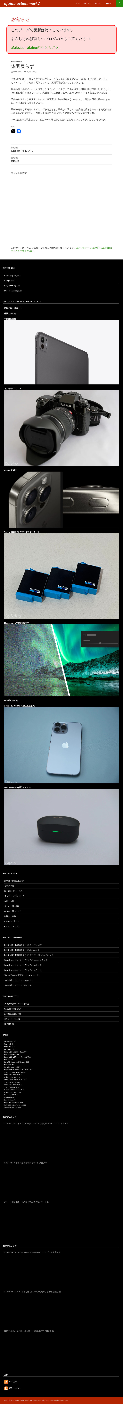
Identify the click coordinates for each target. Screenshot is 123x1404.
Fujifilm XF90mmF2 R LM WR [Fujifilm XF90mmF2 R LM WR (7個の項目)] (14, 1090)
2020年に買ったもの (13, 891)
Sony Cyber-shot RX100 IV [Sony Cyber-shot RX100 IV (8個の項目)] (13, 1085)
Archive (87, 3)
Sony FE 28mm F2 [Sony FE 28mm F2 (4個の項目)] (9, 1100)
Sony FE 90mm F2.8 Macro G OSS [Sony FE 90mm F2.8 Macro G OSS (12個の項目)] (16, 1062)
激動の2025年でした (13, 308)
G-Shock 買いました (13, 911)
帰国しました (10, 313)
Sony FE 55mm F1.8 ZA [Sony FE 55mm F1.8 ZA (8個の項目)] (11, 1087)
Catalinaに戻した (11, 921)
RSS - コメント (12, 1388)
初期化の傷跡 (10, 916)
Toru (25, 985)
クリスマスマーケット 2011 (16, 1004)
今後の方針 (9, 901)
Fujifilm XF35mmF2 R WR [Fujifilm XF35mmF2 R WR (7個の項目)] (12, 1092)
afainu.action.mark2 (22, 3)
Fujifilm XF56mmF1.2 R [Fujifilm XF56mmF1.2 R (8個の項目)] (12, 1077)
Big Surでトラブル (12, 926)
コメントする (32, 72)
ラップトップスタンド (14, 896)
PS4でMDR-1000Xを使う (15, 945)
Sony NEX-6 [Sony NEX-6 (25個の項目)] (9, 1046)
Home (78, 3)
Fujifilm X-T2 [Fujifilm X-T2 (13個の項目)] (9, 1059)
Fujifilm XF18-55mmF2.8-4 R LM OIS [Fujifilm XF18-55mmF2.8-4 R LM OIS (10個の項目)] (18, 1069)
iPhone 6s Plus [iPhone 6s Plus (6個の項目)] (9, 1097)
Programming (10, 285)
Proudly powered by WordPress (56, 1401)
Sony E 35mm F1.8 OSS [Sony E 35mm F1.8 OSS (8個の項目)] (12, 1082)
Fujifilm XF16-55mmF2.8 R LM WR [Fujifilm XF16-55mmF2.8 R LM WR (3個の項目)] (13, 1102)
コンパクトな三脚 (12, 1019)
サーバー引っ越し (12, 906)
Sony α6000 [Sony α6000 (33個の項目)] (9, 1041)
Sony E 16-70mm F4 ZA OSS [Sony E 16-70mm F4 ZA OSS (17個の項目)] (16, 1052)
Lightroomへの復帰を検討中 (16, 623)
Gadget (7, 280)
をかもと (32, 975)
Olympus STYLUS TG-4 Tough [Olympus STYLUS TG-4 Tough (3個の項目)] (12, 1107)
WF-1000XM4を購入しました (17, 787)
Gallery (97, 3)
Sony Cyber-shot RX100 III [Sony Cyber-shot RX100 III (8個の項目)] (13, 1075)
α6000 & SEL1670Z (12, 1014)
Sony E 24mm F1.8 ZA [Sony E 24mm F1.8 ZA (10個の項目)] (12, 1067)
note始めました (11, 700)
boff (35, 970)
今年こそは (9, 886)
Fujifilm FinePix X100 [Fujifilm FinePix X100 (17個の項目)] (12, 1054)
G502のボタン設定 (12, 1009)
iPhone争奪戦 (10, 470)
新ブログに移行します (14, 881)
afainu (26, 980)
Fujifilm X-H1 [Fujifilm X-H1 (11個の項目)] (9, 1064)
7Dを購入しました (12, 980)
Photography (10, 275)
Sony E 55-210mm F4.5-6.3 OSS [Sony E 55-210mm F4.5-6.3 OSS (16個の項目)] (17, 1057)
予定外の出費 (10, 319)
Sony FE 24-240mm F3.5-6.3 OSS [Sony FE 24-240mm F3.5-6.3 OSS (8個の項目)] (15, 1072)
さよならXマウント (12, 388)
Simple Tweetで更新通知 (15, 975)
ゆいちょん (39, 960)
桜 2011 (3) (9, 1024)
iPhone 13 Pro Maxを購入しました (19, 706)
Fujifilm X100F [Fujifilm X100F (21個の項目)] (10, 1049)
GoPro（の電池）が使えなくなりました (21, 532)
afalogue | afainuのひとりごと (35, 47)
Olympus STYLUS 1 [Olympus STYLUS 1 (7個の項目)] (10, 1095)
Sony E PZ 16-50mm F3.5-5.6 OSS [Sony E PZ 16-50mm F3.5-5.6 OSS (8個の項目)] (15, 1080)
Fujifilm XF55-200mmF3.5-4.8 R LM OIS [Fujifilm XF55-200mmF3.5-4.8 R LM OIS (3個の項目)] (15, 1105)
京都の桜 (61, 159)
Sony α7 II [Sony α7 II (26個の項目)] (8, 1044)
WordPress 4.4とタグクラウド (17, 960)
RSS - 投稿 (10, 1381)
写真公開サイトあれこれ (61, 149)
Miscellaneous (16, 61)
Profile (109, 3)
